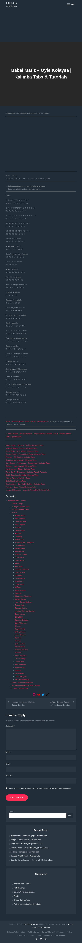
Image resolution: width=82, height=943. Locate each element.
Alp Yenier (19, 566)
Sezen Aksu (19, 560)
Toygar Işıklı (20, 605)
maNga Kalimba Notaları (25, 611)
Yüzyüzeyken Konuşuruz (24, 542)
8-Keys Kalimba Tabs (20, 510)
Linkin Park (19, 662)
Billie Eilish (19, 617)
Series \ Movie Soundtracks (22, 682)
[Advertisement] (41, 26)
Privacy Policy (44, 927)
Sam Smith (19, 557)
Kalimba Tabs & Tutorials (55, 433)
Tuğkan (18, 587)
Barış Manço (20, 614)
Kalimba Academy (30, 924)
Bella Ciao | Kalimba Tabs (16, 481)
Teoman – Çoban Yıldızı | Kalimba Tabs (21, 487)
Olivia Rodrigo (20, 659)
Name (9, 752)
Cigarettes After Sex (23, 596)
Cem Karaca (20, 578)
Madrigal (18, 575)
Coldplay (18, 536)
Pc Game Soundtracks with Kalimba (26, 685)
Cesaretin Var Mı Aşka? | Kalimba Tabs (21, 460)
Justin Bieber (20, 644)
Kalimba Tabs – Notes (20, 421)
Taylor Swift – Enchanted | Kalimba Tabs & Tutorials (26, 472)
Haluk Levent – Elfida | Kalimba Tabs (20, 469)
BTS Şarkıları (20, 632)
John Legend (20, 524)
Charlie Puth (20, 545)
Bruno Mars (19, 674)
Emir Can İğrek (20, 676)
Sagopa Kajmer (21, 608)
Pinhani (18, 671)
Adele (17, 563)
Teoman (18, 638)
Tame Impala (20, 590)
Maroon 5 (19, 653)
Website (9, 776)
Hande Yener (20, 548)
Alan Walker (20, 647)
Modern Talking (21, 554)
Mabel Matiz (43, 421)
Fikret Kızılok (20, 572)
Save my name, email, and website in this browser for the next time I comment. (40, 788)
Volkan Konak (20, 599)
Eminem (18, 533)
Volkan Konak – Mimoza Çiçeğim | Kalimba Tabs (24, 445)
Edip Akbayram (21, 623)
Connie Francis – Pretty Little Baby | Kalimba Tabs (25, 454)
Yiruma (18, 641)
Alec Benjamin (20, 656)
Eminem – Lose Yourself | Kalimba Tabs (21, 466)
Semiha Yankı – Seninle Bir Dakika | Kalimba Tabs (25, 484)
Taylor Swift (20, 629)
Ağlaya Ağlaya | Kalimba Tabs (18, 478)
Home (8, 421)
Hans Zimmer (20, 635)
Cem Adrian (20, 530)
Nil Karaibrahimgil (22, 679)
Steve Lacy (19, 539)
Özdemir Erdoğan (22, 620)
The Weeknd (20, 518)
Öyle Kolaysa (16, 436)
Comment (10, 726)
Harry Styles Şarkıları (23, 602)
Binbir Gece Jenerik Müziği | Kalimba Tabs (22, 475)
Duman (18, 626)
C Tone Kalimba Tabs (14, 433)
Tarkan (18, 527)
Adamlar (18, 593)
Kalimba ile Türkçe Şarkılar (34, 433)
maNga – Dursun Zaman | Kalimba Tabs (21, 448)
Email (8, 764)
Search (12, 812)
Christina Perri (20, 521)
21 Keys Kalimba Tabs (20, 507)
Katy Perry (19, 581)
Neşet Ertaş (19, 668)
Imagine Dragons (22, 569)
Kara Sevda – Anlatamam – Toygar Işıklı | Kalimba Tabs (28, 463)
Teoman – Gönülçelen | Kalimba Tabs (20, 457)
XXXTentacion (20, 665)
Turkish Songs (17, 504)
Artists (33, 421)
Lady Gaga (19, 584)
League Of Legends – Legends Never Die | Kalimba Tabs (28, 490)
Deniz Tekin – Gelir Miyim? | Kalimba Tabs (22, 451)
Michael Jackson (21, 650)
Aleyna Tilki (19, 551)
